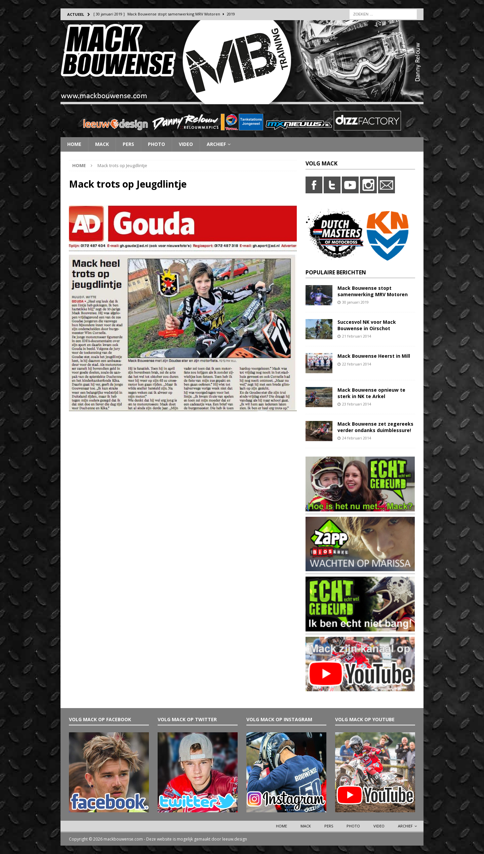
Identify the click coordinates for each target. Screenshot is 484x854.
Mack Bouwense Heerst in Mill (373, 356)
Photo (156, 144)
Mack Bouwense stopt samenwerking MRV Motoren (372, 291)
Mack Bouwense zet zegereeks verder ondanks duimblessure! (375, 427)
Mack (102, 144)
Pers (128, 144)
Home (74, 144)
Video (186, 144)
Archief (216, 144)
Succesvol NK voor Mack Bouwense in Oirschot (366, 325)
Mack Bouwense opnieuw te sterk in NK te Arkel (371, 393)
